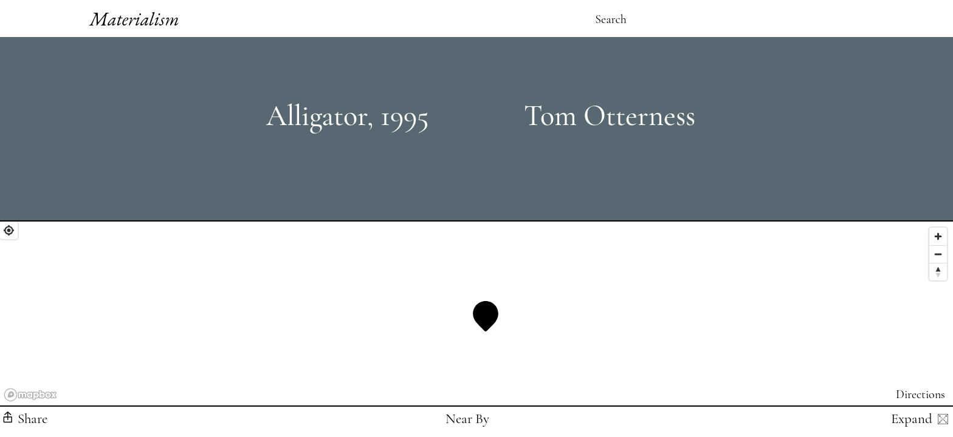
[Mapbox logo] (30, 395)
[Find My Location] (9, 230)
